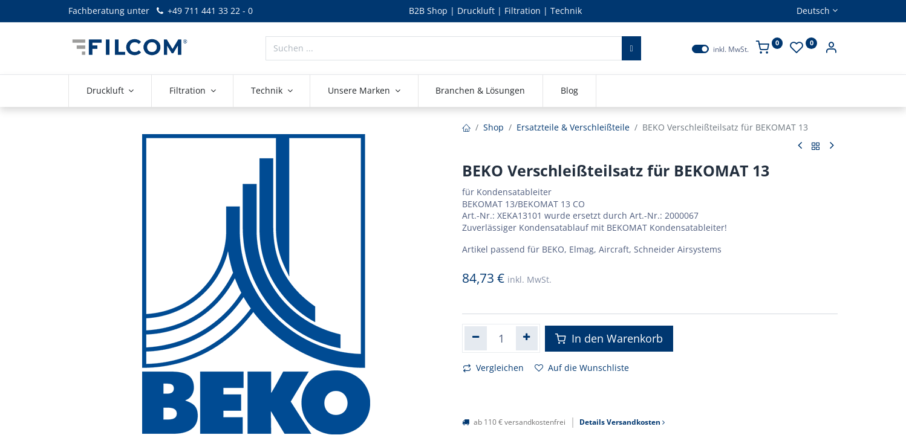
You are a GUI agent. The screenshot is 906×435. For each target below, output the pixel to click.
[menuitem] (481, 90)
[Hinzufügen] (527, 338)
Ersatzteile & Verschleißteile (573, 127)
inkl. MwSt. (731, 49)
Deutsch (813, 10)
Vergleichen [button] (493, 367)
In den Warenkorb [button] (609, 338)
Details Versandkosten (622, 422)
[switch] (700, 49)
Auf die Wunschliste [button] (582, 367)
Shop (493, 127)
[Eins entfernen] (475, 338)
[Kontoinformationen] (831, 48)
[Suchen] (631, 48)
